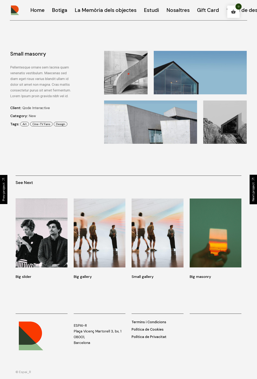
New (32, 116)
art (25, 124)
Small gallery (143, 276)
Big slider (23, 276)
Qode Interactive (36, 108)
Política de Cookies (148, 329)
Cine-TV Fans (41, 124)
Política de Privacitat (149, 336)
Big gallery (83, 276)
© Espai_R (23, 372)
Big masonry (200, 276)
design (60, 124)
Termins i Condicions (149, 322)
